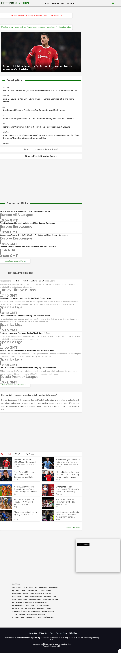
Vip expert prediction (39, 602)
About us (15, 617)
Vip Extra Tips (17, 608)
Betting (15, 3)
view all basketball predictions (14, 261)
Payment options (44, 608)
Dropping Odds (49, 596)
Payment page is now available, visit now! (41, 149)
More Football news (73, 527)
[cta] (17, 203)
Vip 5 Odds (16, 605)
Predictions (16, 593)
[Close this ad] (119, 651)
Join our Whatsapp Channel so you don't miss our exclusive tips (36, 15)
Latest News (28, 587)
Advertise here (48, 611)
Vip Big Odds (30, 608)
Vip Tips (70, 3)
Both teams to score (33, 596)
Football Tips (58, 3)
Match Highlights (28, 617)
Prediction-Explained (36, 614)
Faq (23, 614)
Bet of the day (45, 593)
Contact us (16, 614)
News (47, 3)
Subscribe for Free (50, 599)
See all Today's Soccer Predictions (14, 385)
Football (6, 454)
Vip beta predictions (20, 602)
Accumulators (17, 596)
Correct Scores (45, 591)
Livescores (41, 617)
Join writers (16, 587)
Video (30, 454)
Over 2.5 (24, 591)
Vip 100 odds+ (28, 605)
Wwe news (53, 587)
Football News (41, 587)
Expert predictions (19, 599)
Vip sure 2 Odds (42, 605)
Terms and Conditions (31, 611)
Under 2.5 (33, 591)
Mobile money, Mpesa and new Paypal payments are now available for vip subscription (36, 27)
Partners (50, 617)
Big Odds (15, 591)
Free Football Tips (30, 593)
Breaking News (15, 80)
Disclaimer (16, 611)
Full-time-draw (35, 599)
